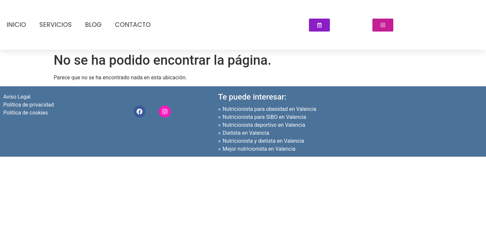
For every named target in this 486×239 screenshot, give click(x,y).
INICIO (16, 24)
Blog (93, 24)
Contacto (133, 24)
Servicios (55, 24)
